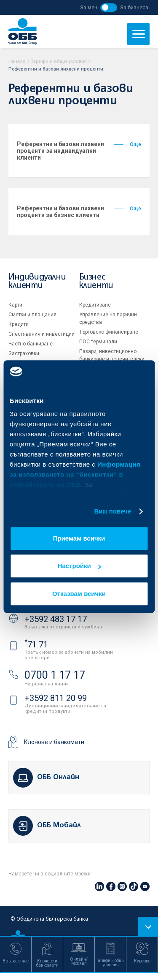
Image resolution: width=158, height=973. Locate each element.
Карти (15, 305)
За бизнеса (134, 7)
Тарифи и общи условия (59, 61)
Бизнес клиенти (96, 281)
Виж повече (112, 511)
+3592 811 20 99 (55, 698)
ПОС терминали (98, 342)
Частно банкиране (30, 344)
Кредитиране (95, 305)
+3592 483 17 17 (55, 619)
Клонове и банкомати (54, 742)
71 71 (36, 644)
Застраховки (23, 353)
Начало (17, 61)
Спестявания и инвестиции (41, 334)
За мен (88, 7)
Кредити (18, 324)
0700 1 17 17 (54, 675)
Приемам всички (79, 538)
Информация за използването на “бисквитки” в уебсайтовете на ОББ (75, 474)
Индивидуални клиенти (37, 281)
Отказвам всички (79, 593)
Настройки (79, 565)
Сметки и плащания (32, 315)
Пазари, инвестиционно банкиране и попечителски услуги (112, 359)
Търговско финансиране (108, 332)
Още (127, 144)
